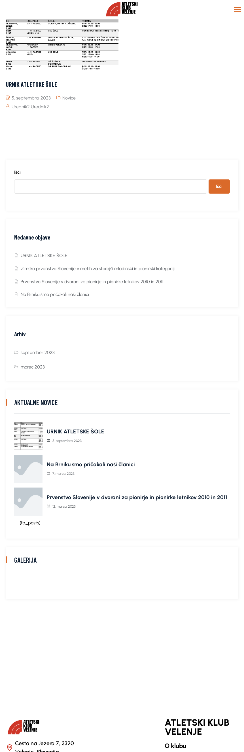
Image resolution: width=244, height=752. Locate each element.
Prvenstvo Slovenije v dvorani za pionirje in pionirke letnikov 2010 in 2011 (92, 281)
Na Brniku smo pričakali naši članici (55, 294)
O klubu (175, 746)
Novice (69, 98)
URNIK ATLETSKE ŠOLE (44, 255)
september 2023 (38, 352)
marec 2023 (33, 367)
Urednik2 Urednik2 (30, 106)
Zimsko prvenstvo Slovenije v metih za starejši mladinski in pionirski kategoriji (98, 268)
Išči (17, 172)
